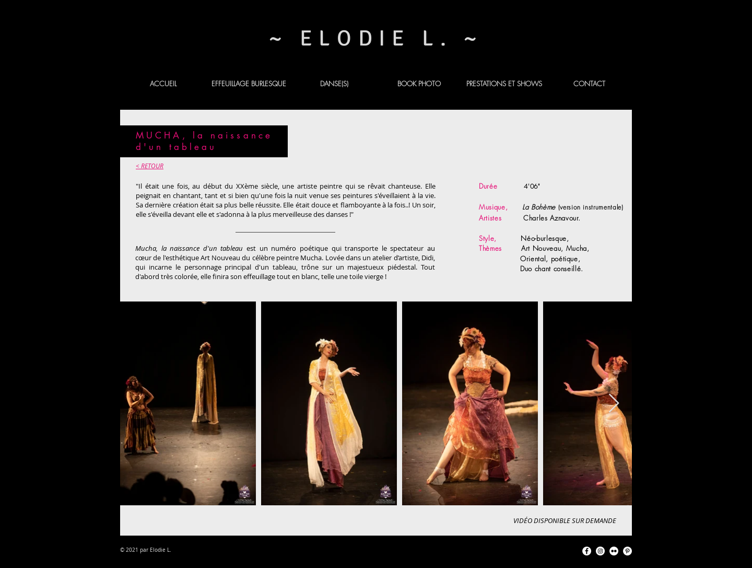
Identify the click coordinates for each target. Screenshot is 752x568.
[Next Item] (614, 403)
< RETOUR (149, 165)
